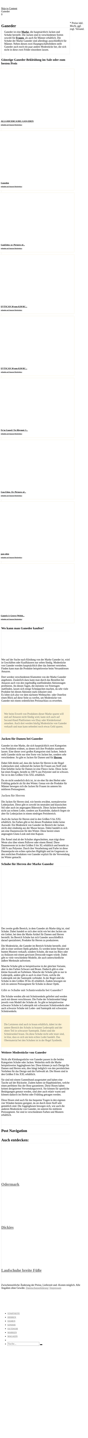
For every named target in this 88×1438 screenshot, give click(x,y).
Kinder (12, 1325)
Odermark (10, 1184)
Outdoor (13, 1329)
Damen (11, 1321)
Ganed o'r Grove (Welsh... (13, 616)
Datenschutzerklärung (37, 1288)
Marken (12, 1332)
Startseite (14, 1313)
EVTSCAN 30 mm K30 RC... (14, 306)
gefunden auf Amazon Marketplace (11, 125)
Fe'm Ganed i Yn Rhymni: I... (14, 430)
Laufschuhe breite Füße (21, 1270)
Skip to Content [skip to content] (9, 8)
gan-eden (5, 554)
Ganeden (5, 183)
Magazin (13, 1336)
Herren (58, 757)
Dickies (7, 1227)
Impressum (55, 1288)
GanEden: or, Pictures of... (13, 245)
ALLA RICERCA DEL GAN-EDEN (17, 121)
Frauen (20, 37)
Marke (25, 32)
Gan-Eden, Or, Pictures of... (13, 492)
